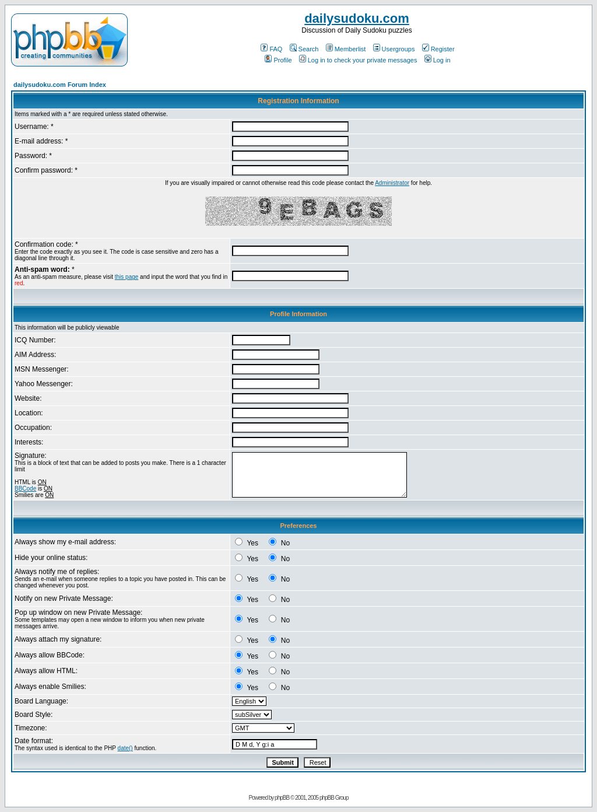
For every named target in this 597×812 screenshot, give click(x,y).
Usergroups (394, 49)
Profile (278, 60)
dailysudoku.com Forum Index (59, 84)
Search (304, 49)
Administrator (392, 183)
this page (127, 277)
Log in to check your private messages (358, 60)
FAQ (271, 49)
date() (125, 748)
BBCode (25, 488)
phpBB (282, 797)
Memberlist (346, 49)
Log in (437, 60)
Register (438, 49)
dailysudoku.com (356, 18)
